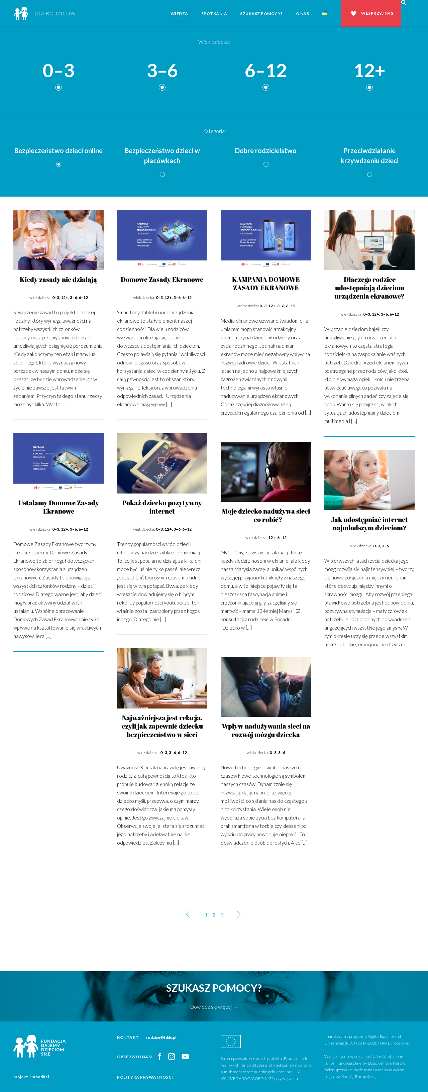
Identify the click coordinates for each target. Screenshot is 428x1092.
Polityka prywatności (145, 1077)
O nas (302, 13)
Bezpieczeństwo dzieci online (58, 150)
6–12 (266, 70)
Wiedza (179, 13)
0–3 (58, 70)
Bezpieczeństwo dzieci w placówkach (162, 155)
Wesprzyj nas (377, 13)
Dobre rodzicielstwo (266, 150)
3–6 (162, 70)
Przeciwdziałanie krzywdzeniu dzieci (370, 155)
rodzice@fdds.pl (161, 1037)
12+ (369, 70)
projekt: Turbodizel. (31, 1076)
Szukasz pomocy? (261, 13)
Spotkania (214, 13)
